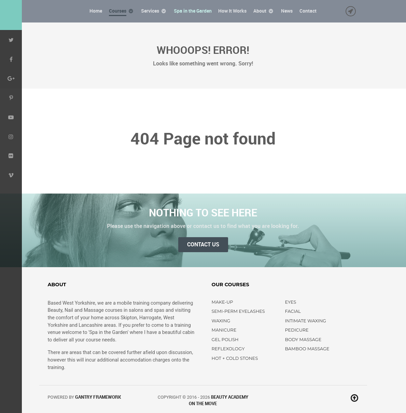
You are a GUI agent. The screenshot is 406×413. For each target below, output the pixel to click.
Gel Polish (225, 339)
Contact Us (203, 244)
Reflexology (228, 348)
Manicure (224, 330)
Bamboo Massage (307, 348)
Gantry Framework (98, 397)
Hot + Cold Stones (235, 358)
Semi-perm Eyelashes (238, 311)
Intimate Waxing (305, 320)
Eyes (290, 302)
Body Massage (303, 339)
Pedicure (297, 330)
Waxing (221, 320)
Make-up (222, 302)
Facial (293, 311)
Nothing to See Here (203, 212)
